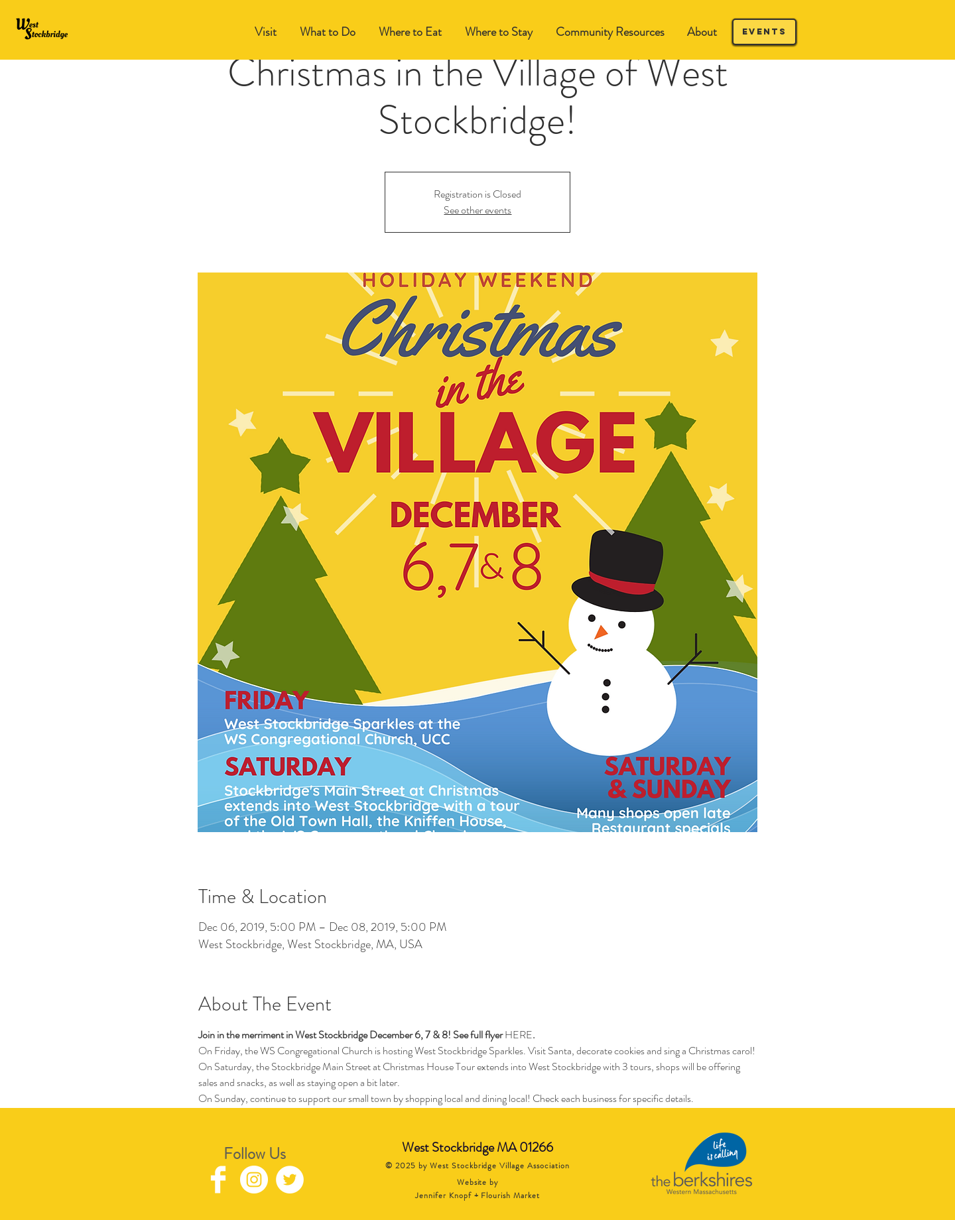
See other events (477, 209)
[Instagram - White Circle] (254, 1179)
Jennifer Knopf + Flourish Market (477, 1195)
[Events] (764, 32)
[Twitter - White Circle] (290, 1179)
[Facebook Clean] (218, 1179)
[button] (327, 32)
